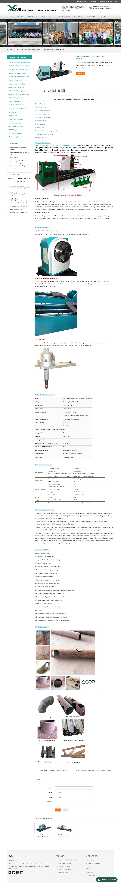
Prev (38, 71)
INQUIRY (80, 73)
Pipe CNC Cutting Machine (32, 49)
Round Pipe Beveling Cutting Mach (19, 76)
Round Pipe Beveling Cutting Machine (52, 49)
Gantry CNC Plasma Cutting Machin (19, 66)
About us (90, 868)
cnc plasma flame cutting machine (58, 770)
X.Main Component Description (44, 134)
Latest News (92, 856)
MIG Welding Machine (15, 126)
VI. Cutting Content (40, 121)
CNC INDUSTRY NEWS (93, 863)
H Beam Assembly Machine (17, 84)
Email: (50, 797)
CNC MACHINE (33, 16)
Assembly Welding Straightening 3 (19, 94)
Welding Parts (13, 115)
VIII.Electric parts (39, 127)
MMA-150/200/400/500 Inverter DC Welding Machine (96, 770)
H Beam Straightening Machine (18, 91)
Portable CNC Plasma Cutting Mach (19, 62)
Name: (51, 788)
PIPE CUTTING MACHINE (63, 863)
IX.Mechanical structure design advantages (47, 131)
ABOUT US (20, 16)
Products (61, 856)
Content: (50, 802)
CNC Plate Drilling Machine (17, 101)
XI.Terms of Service (40, 137)
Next (70, 71)
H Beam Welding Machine (16, 87)
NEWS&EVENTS (47, 16)
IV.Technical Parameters (42, 114)
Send (57, 810)
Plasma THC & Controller (16, 119)
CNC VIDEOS (78, 16)
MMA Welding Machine (15, 123)
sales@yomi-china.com (103, 6)
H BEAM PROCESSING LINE (64, 866)
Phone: (50, 792)
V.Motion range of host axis (42, 117)
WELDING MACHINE (62, 872)
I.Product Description (41, 104)
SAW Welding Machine (15, 137)
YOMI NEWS (90, 860)
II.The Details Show (40, 107)
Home (11, 16)
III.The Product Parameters (42, 110)
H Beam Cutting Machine (16, 98)
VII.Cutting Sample (40, 124)
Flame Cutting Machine (15, 80)
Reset (65, 810)
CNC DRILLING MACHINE (63, 869)
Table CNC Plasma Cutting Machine (19, 69)
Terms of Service (14, 158)
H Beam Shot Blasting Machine (18, 108)
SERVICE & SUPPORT (63, 16)
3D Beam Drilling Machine (16, 105)
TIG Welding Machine (15, 130)
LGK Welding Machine (15, 133)
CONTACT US (104, 16)
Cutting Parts (12, 112)
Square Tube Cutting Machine (17, 73)
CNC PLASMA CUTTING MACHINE (66, 860)
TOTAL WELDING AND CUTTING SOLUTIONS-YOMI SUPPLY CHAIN (96, 1)
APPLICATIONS (91, 16)
